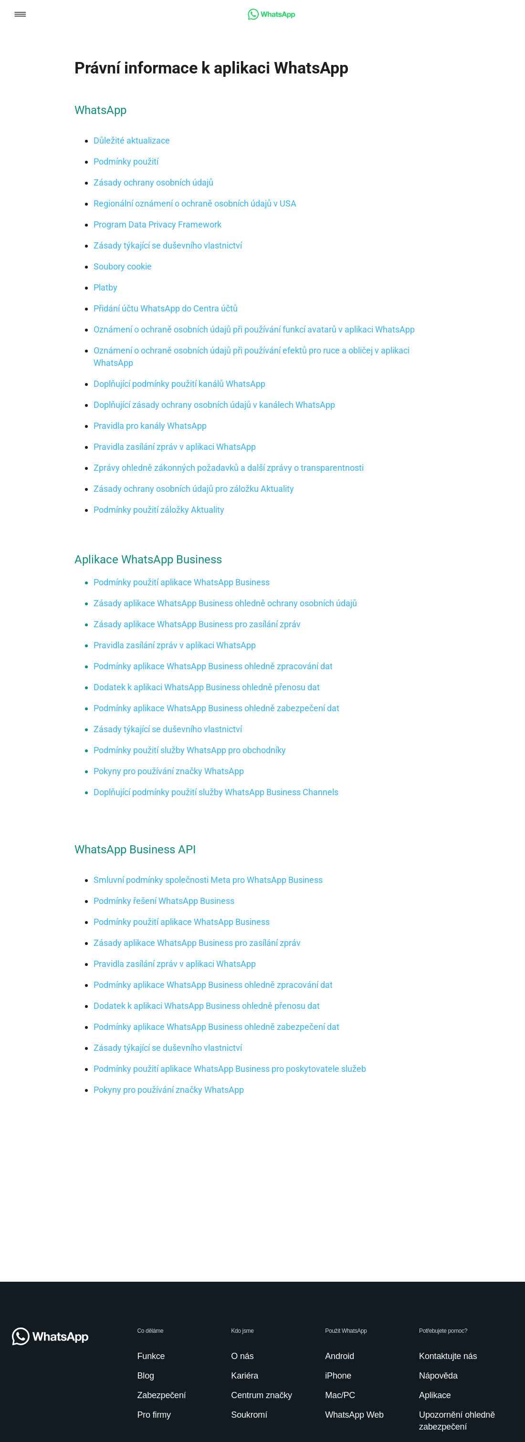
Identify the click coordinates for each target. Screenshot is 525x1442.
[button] (20, 15)
